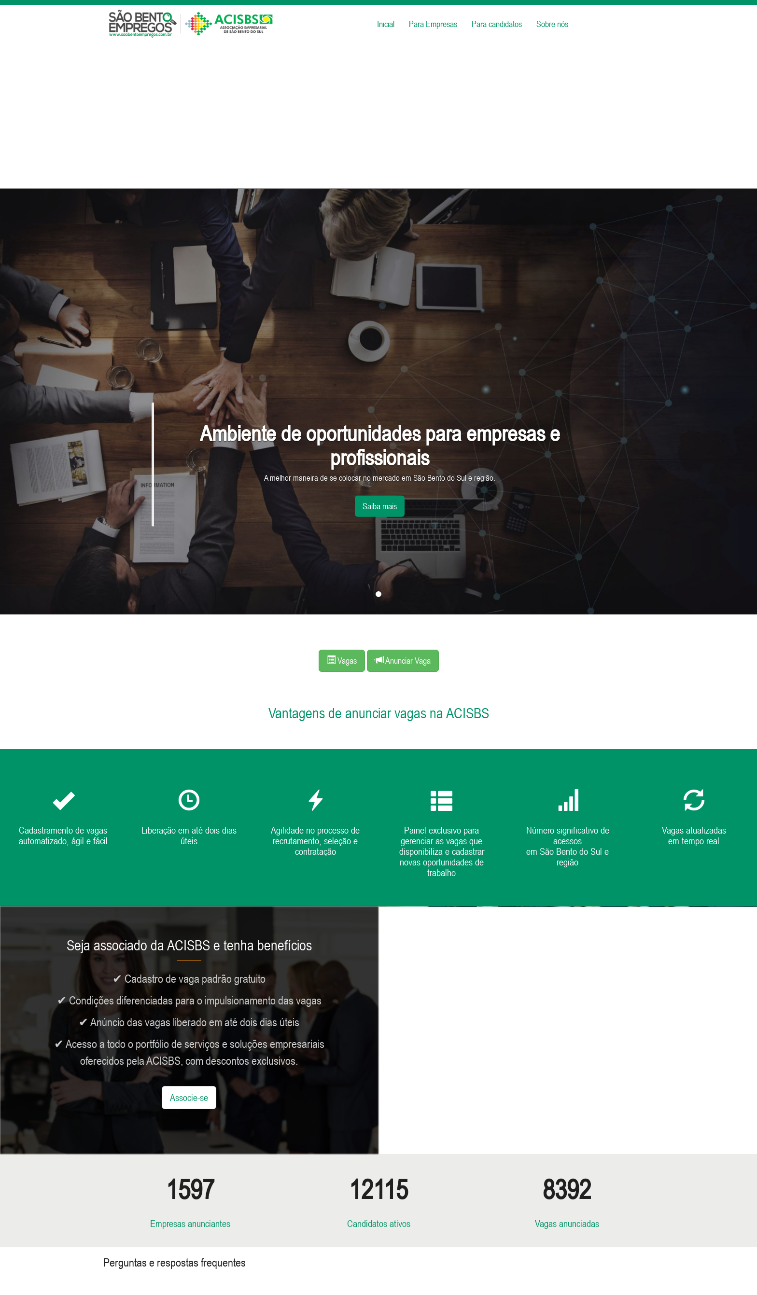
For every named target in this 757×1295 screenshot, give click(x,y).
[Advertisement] (378, 115)
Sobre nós (552, 24)
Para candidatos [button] (497, 24)
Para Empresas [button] (433, 24)
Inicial (385, 24)
